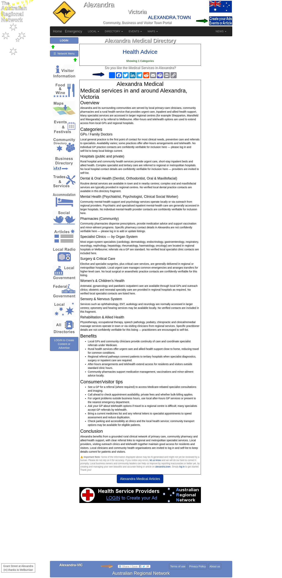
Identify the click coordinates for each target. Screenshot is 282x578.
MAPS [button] (153, 31)
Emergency (73, 31)
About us (214, 566)
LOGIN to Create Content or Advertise (64, 344)
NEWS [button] (221, 31)
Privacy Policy (197, 566)
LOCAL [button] (93, 31)
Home (57, 31)
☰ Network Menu (64, 53)
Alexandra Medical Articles (140, 479)
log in (182, 466)
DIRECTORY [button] (114, 31)
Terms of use (177, 566)
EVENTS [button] (135, 31)
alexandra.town (163, 466)
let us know (155, 460)
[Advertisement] (140, 533)
